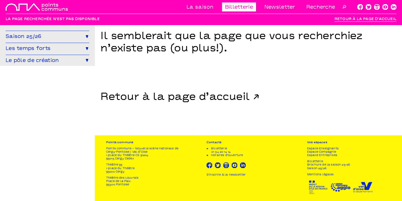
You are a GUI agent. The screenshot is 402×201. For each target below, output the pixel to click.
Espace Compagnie (321, 152)
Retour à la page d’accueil (175, 97)
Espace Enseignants (323, 148)
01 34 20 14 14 (221, 152)
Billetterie (239, 7)
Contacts (214, 142)
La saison (200, 7)
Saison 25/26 (316, 168)
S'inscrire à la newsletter (226, 175)
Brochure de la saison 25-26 (328, 165)
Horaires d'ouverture (227, 155)
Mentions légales (320, 174)
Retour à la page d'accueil (365, 19)
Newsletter (279, 7)
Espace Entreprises (322, 155)
